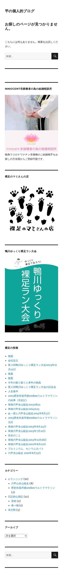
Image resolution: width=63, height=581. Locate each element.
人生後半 (13, 391)
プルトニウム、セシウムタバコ (25, 448)
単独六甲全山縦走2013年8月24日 (27, 426)
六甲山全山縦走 (20, 483)
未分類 (12, 509)
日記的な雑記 (15, 496)
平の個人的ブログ (20, 11)
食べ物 (15, 505)
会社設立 (13, 360)
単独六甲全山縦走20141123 (23, 409)
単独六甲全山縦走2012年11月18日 (27, 439)
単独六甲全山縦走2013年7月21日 (27, 431)
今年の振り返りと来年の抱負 (24, 382)
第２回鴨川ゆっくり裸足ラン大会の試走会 (32, 386)
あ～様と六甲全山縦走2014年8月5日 (29, 413)
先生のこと (14, 435)
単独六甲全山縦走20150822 (24, 404)
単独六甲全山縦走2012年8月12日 (27, 444)
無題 (10, 356)
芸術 (13, 501)
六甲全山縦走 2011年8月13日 (24, 453)
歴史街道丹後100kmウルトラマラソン (33, 487)
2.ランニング (15, 478)
